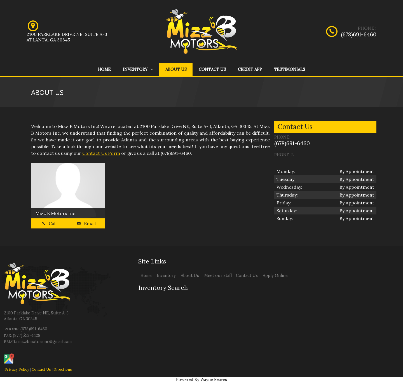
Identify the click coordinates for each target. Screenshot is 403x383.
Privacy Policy (16, 369)
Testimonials (289, 69)
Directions (62, 369)
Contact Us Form (101, 153)
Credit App (250, 69)
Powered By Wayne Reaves (201, 379)
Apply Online (275, 275)
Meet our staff (218, 275)
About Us (176, 69)
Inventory (138, 69)
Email (86, 223)
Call (49, 223)
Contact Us (212, 69)
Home (104, 69)
